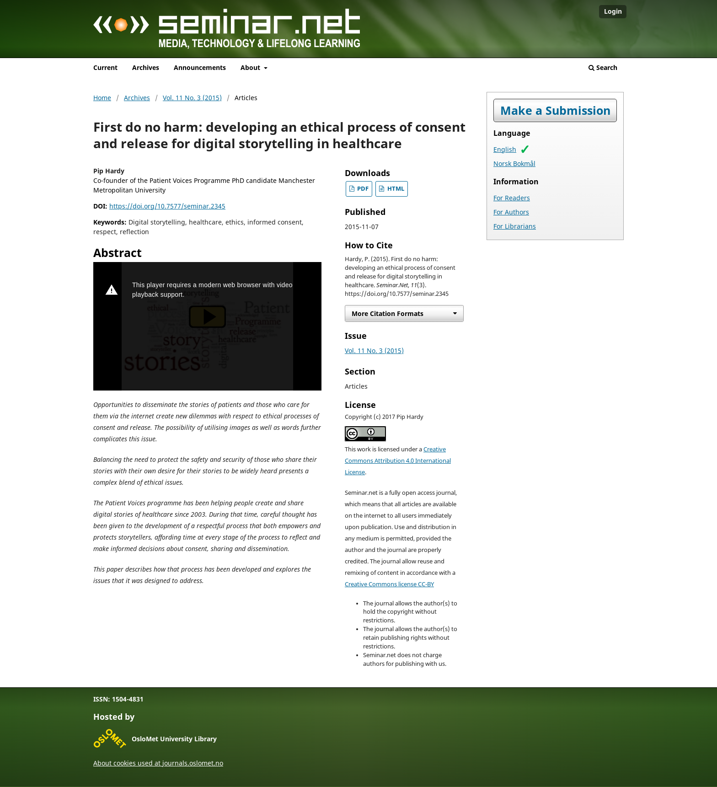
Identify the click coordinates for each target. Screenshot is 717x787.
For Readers (511, 197)
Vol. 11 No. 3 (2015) (192, 97)
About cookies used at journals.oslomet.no (158, 763)
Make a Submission (555, 110)
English (504, 149)
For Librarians (514, 226)
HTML (395, 189)
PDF (362, 189)
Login (613, 11)
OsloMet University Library (174, 738)
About (251, 67)
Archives (145, 67)
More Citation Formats (387, 313)
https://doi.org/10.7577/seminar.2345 (167, 206)
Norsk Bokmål (514, 163)
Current (105, 67)
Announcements (200, 67)
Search (603, 67)
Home (102, 97)
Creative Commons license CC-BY (389, 584)
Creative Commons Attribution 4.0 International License (398, 460)
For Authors (511, 212)
